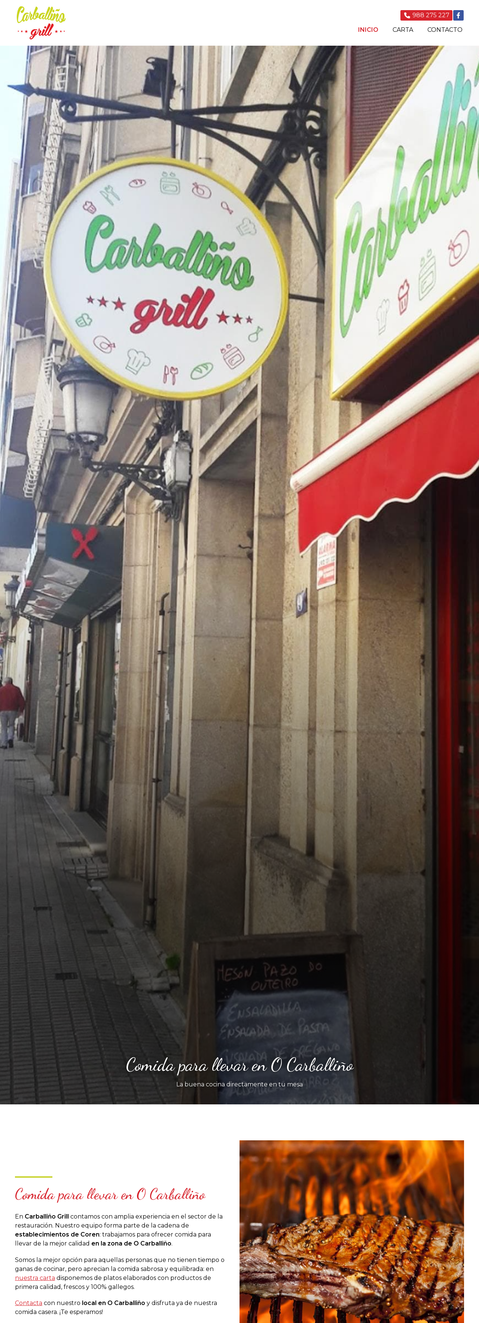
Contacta (28, 1303)
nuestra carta (35, 1277)
